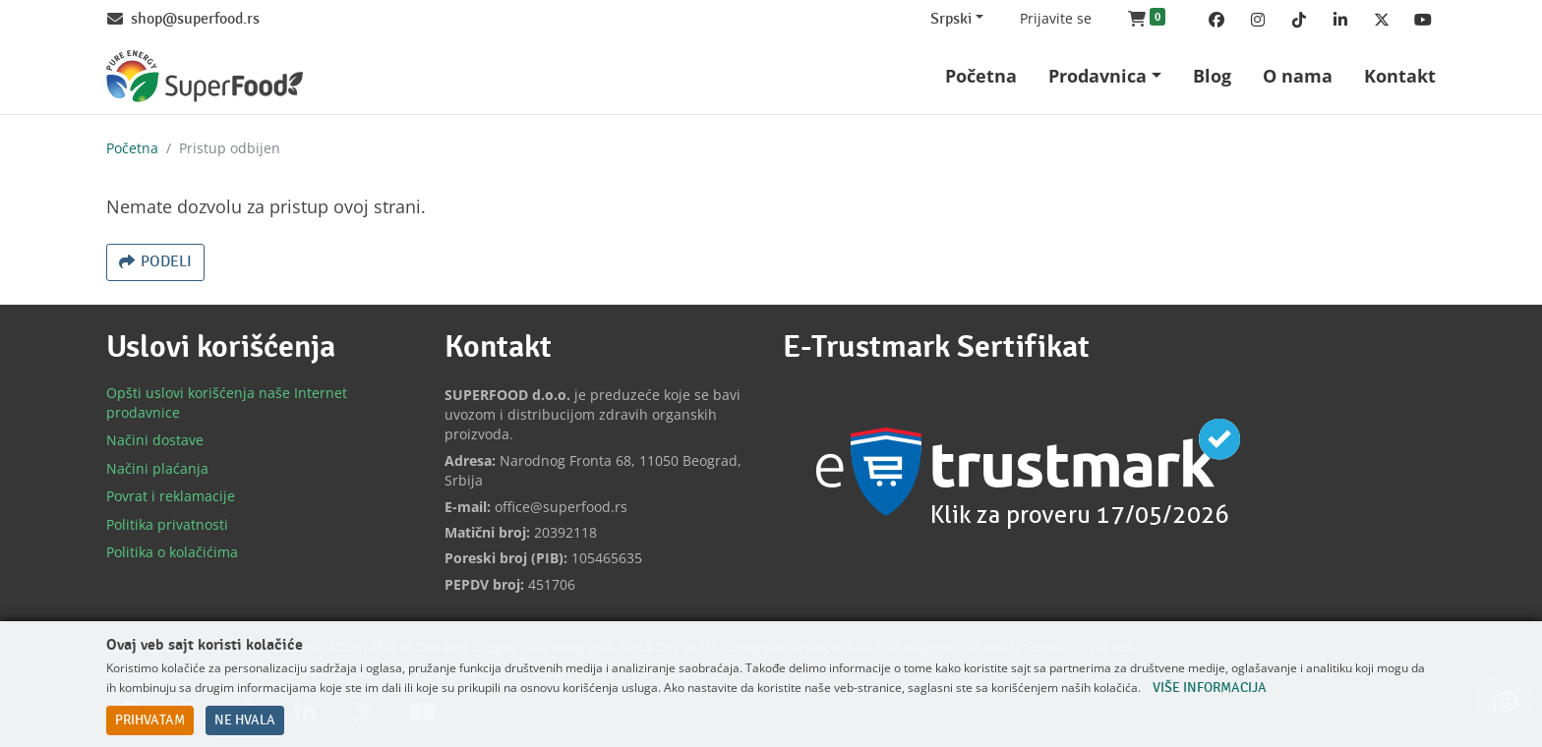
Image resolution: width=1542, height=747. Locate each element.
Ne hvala (244, 720)
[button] (1146, 19)
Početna (132, 148)
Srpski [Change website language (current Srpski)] (951, 19)
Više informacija (1210, 688)
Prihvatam (150, 720)
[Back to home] (204, 76)
